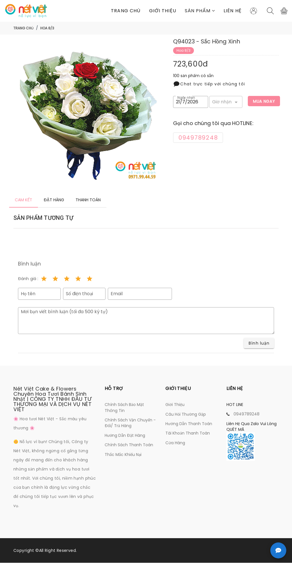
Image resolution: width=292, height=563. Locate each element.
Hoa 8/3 (47, 28)
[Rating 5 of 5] (89, 279)
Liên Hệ (233, 10)
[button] (200, 11)
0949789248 (246, 414)
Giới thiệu (162, 10)
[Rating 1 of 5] (44, 279)
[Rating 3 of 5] (66, 279)
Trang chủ (126, 10)
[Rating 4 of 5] (78, 279)
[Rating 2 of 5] (55, 279)
